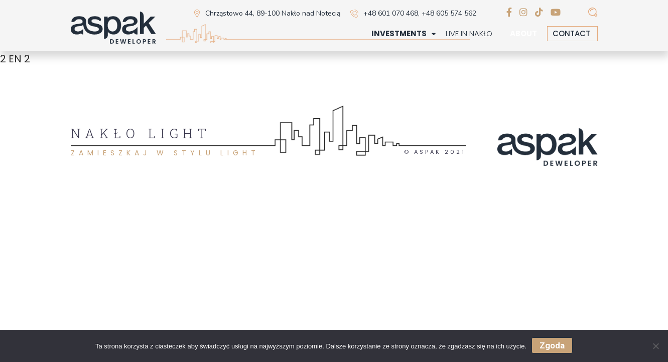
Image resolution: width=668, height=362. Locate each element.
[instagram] (523, 13)
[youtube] (555, 13)
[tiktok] (539, 13)
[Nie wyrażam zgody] (655, 346)
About (523, 33)
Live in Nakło (469, 33)
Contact (571, 33)
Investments (399, 33)
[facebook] (509, 13)
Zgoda (552, 345)
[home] (113, 29)
